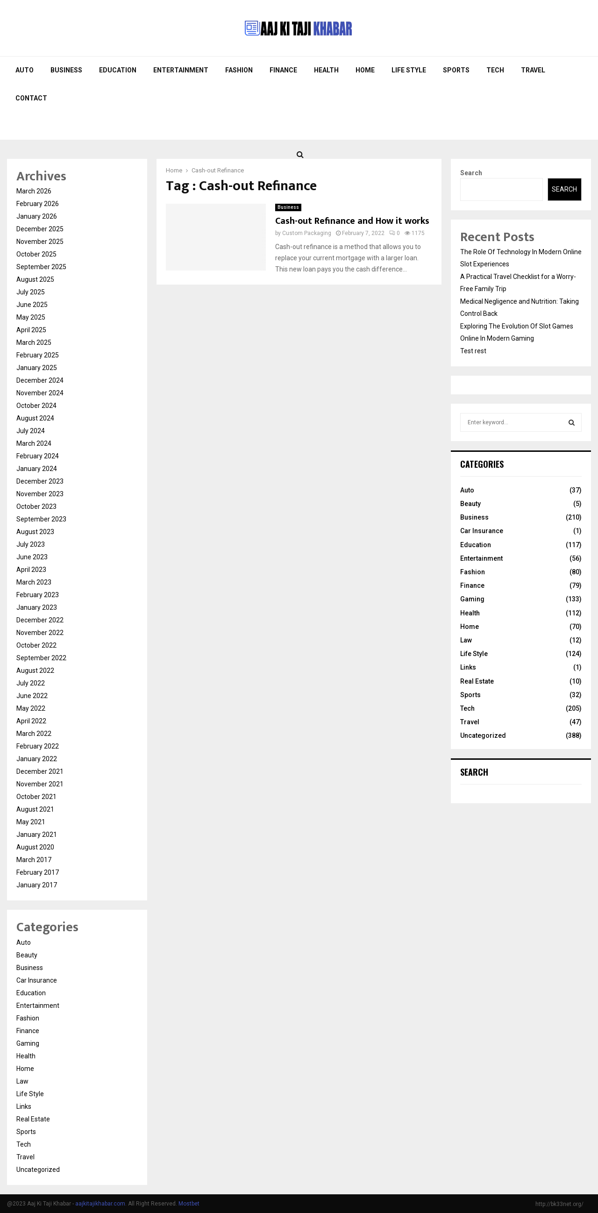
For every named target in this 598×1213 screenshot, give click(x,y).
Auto (24, 70)
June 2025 (32, 304)
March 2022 (33, 733)
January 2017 (36, 885)
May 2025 (30, 317)
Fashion (239, 70)
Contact (31, 98)
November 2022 (40, 632)
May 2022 (30, 708)
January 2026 (36, 216)
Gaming (27, 1043)
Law (22, 1081)
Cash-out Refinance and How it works (352, 221)
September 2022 (41, 658)
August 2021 (35, 809)
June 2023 (32, 557)
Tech (495, 70)
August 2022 (35, 670)
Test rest (473, 351)
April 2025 (31, 330)
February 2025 (37, 355)
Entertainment (180, 70)
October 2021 (36, 796)
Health (326, 70)
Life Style (409, 70)
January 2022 (36, 759)
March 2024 (33, 443)
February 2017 (37, 872)
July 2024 (30, 431)
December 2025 (40, 229)
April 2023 (31, 569)
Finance (283, 70)
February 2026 (37, 203)
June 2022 (32, 695)
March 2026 (33, 191)
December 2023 (40, 481)
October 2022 (36, 645)
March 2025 (33, 342)
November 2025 (40, 241)
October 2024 (36, 405)
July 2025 (30, 292)
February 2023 (37, 595)
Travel (533, 70)
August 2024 (35, 418)
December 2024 (40, 380)
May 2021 (30, 822)
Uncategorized (38, 1169)
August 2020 (35, 847)
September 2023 (41, 519)
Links (23, 1106)
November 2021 (40, 784)
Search (471, 173)
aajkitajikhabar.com (100, 1203)
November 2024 (40, 393)
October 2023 (36, 506)
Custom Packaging (306, 233)
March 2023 (33, 582)
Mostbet (188, 1203)
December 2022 (40, 620)
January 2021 (36, 834)
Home (365, 70)
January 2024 (36, 468)
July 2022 (30, 683)
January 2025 (36, 367)
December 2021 (40, 771)
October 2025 (36, 254)
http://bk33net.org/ (559, 1204)
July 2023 (30, 544)
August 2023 (35, 531)
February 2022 (37, 746)
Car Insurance (36, 980)
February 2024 (37, 456)
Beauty (26, 955)
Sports (456, 70)
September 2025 (41, 267)
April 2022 (31, 721)
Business (66, 70)
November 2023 (40, 494)
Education (117, 70)
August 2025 (35, 279)
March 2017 (33, 859)
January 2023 (36, 607)
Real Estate (33, 1119)
